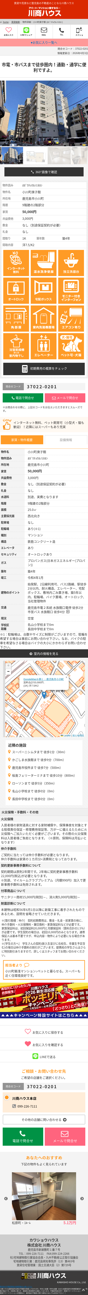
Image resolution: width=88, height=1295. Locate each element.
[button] (44, 695)
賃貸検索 (15, 22)
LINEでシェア (26, 31)
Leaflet (66, 735)
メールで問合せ (65, 397)
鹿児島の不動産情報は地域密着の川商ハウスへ (16, 1286)
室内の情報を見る (44, 653)
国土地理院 (78, 735)
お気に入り (8, 31)
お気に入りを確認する (44, 1044)
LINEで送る (44, 1056)
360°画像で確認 (44, 172)
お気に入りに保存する (44, 1031)
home (6, 22)
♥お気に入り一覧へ (44, 42)
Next (82, 1199)
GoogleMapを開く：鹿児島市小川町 (43, 679)
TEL (61, 31)
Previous (6, 1199)
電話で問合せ (23, 397)
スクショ (79, 31)
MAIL (44, 31)
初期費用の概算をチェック (44, 369)
